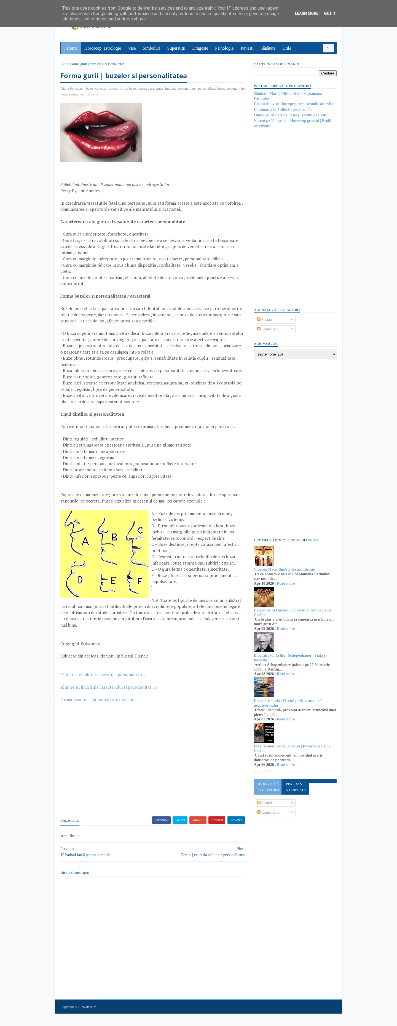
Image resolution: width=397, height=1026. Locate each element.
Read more (285, 583)
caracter (101, 88)
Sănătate (268, 48)
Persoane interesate (294, 787)
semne (93, 94)
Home (72, 48)
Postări (264, 319)
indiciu (170, 88)
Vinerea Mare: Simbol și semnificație (284, 569)
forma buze (128, 88)
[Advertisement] (191, 141)
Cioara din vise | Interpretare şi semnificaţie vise (293, 104)
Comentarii (268, 329)
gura (160, 88)
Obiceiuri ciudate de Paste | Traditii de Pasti (290, 115)
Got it (330, 13)
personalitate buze (211, 88)
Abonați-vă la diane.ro (267, 787)
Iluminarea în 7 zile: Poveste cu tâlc (283, 110)
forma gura (146, 88)
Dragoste (200, 48)
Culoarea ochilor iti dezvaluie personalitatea (103, 687)
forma (113, 88)
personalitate (187, 88)
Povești (247, 48)
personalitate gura (74, 94)
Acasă (65, 64)
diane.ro (91, 1019)
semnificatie (109, 94)
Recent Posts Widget (264, 771)
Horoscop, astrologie (102, 48)
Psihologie (224, 48)
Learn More (306, 13)
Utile (286, 48)
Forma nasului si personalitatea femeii (97, 712)
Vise (132, 48)
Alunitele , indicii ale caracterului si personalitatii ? (109, 699)
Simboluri (151, 48)
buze (89, 88)
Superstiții (176, 48)
